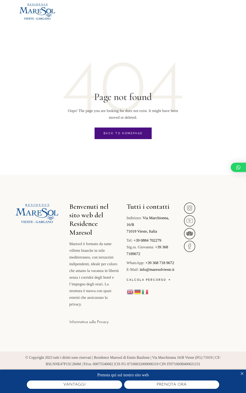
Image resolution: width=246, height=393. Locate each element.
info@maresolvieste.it (157, 269)
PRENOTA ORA (172, 384)
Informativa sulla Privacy (89, 322)
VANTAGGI (74, 384)
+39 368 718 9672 (159, 263)
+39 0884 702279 (147, 240)
